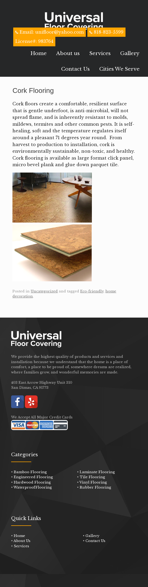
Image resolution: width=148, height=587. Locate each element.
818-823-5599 (108, 32)
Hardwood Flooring (32, 482)
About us (68, 53)
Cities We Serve (119, 69)
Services (100, 53)
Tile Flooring (92, 477)
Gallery (130, 53)
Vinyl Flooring (93, 482)
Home (38, 53)
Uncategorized (44, 291)
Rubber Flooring (95, 487)
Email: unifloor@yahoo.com (51, 32)
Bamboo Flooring (30, 472)
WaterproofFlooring (33, 487)
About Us (22, 541)
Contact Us (75, 69)
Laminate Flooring (97, 472)
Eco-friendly (92, 291)
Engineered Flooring (33, 477)
